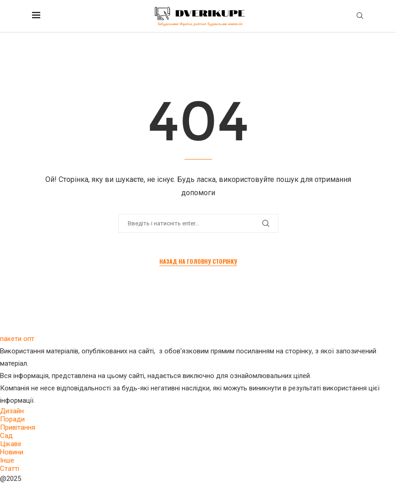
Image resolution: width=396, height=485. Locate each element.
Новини (11, 452)
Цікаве (11, 444)
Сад (6, 436)
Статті (9, 468)
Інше (7, 460)
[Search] (359, 16)
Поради (12, 419)
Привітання (17, 427)
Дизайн (12, 411)
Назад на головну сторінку (198, 261)
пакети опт (17, 339)
